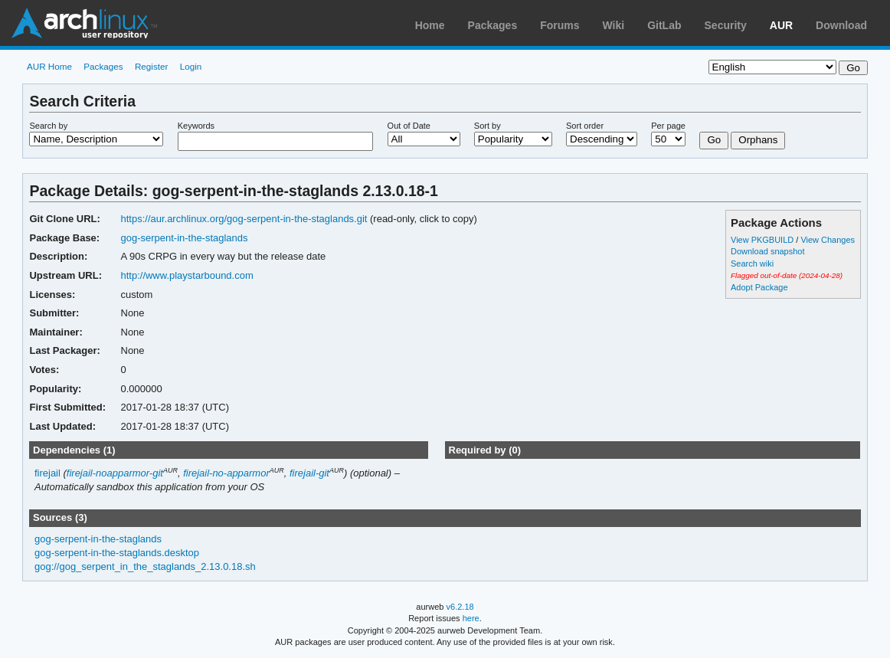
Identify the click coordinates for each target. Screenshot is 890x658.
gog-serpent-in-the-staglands (184, 238)
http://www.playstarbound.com (187, 275)
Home (430, 25)
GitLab (664, 25)
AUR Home (49, 66)
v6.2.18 (460, 606)
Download (841, 25)
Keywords (196, 125)
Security (726, 25)
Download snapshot (767, 251)
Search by (48, 125)
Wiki (614, 25)
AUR (781, 25)
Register (152, 66)
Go (714, 140)
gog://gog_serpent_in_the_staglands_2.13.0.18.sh (145, 566)
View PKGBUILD (763, 239)
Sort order (585, 125)
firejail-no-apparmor (226, 473)
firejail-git (309, 473)
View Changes (827, 239)
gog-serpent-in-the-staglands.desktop (116, 552)
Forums (559, 25)
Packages (493, 25)
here (471, 618)
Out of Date (409, 125)
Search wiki (752, 263)
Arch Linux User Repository (84, 23)
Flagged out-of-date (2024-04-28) (787, 275)
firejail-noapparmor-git (115, 473)
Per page (668, 125)
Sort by (487, 125)
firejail (47, 473)
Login (191, 66)
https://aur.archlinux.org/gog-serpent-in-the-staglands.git (244, 218)
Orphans (757, 140)
